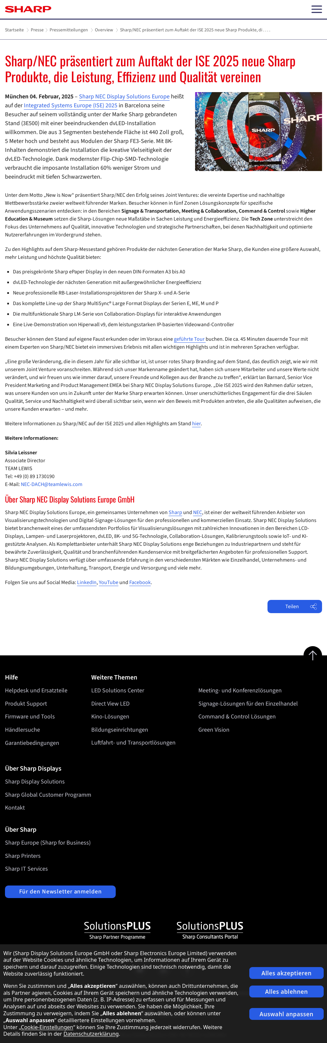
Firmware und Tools (30, 717)
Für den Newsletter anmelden (60, 891)
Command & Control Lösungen (237, 717)
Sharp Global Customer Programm (48, 795)
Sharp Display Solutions (35, 782)
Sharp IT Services (26, 869)
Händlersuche (22, 730)
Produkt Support (26, 704)
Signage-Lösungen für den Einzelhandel (248, 704)
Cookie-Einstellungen (47, 1027)
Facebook (140, 582)
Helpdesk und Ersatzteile (36, 690)
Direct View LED (110, 704)
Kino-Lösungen (110, 717)
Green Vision (213, 730)
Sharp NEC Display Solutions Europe (124, 96)
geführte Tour (190, 339)
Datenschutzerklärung (91, 1033)
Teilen (301, 606)
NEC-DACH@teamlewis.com (51, 484)
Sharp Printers (23, 856)
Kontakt (15, 808)
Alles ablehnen (286, 991)
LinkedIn (87, 582)
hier (196, 423)
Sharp (175, 512)
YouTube (108, 582)
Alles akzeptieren (287, 973)
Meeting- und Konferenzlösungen (240, 690)
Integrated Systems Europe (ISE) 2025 (70, 105)
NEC (197, 512)
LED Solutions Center (117, 690)
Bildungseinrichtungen (119, 730)
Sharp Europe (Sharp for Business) (48, 843)
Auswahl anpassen (286, 1014)
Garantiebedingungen (32, 743)
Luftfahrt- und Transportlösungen (133, 743)
